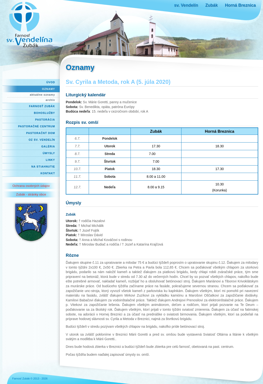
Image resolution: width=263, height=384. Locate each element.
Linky (50, 159)
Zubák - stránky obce (31, 194)
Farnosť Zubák (42, 106)
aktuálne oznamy (42, 94)
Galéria (48, 146)
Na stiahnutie (43, 166)
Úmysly (49, 153)
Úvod (50, 82)
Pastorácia (45, 119)
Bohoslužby (44, 112)
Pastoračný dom (40, 133)
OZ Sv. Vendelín (42, 139)
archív (50, 99)
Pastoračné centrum (36, 126)
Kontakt (47, 173)
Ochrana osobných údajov (31, 186)
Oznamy (48, 88)
